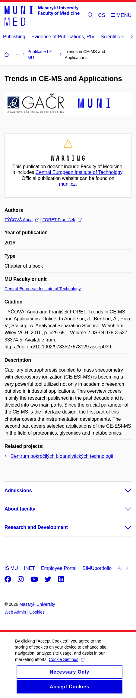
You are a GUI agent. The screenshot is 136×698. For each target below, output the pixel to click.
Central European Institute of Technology (79, 172)
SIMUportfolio (97, 568)
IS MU (11, 568)
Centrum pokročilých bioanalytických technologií (62, 456)
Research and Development (36, 527)
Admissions (18, 490)
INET (29, 568)
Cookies (37, 612)
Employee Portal (58, 568)
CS (102, 15)
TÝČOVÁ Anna (22, 219)
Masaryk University (37, 604)
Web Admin (15, 612)
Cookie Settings (67, 665)
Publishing (14, 36)
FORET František (61, 219)
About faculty (20, 508)
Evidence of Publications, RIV (63, 36)
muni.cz (67, 184)
